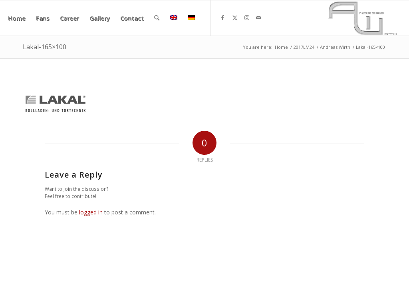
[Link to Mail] (259, 18)
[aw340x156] (362, 18)
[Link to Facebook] (223, 18)
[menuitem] (17, 18)
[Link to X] (235, 18)
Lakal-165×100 (44, 46)
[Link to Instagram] (247, 18)
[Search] (157, 18)
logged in (91, 212)
